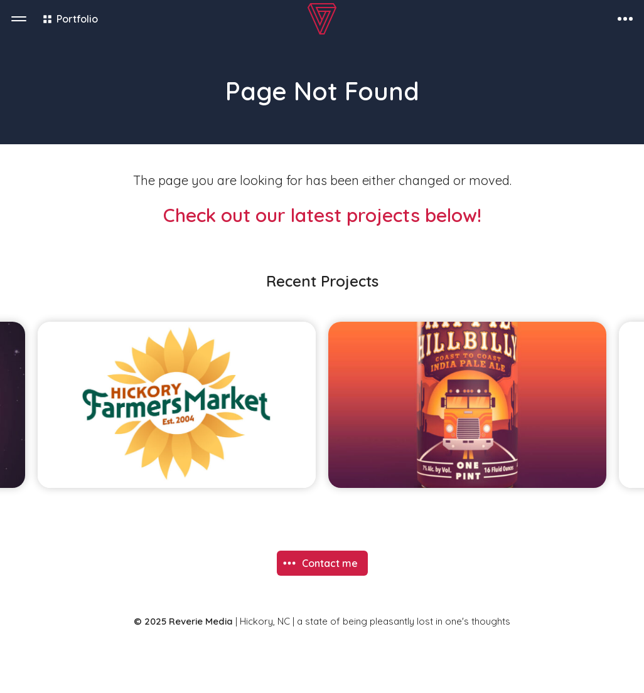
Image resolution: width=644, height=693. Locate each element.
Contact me (330, 563)
